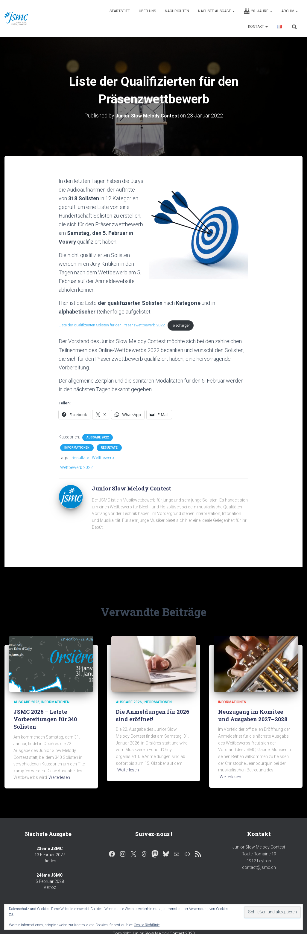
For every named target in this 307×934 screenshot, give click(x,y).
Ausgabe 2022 (97, 439)
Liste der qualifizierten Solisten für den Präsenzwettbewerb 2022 (119, 326)
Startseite (120, 11)
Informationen (76, 449)
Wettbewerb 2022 (76, 468)
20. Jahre (258, 11)
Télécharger (198, 326)
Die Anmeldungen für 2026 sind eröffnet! (152, 716)
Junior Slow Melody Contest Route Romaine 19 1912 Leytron (258, 855)
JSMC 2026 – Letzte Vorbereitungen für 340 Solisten (45, 720)
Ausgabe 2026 (26, 703)
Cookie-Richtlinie (146, 925)
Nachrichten (177, 11)
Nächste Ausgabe (216, 11)
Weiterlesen (59, 778)
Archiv (289, 11)
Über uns (147, 11)
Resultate (109, 449)
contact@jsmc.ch (259, 868)
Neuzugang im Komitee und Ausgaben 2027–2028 (252, 716)
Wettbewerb (103, 459)
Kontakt (258, 27)
